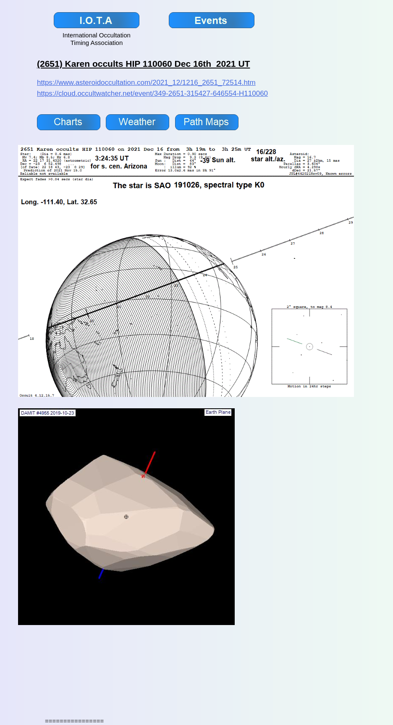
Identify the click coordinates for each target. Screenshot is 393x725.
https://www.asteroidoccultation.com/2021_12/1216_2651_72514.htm (146, 83)
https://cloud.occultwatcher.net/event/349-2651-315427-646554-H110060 (152, 93)
